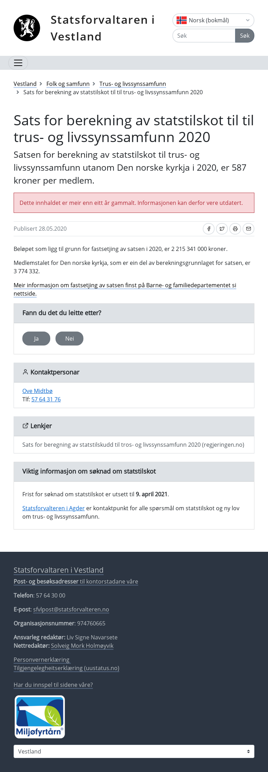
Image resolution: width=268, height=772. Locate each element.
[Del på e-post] (248, 229)
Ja (36, 338)
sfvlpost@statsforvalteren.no (71, 609)
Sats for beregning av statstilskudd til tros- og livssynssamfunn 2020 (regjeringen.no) (133, 444)
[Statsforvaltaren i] (134, 751)
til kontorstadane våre (76, 581)
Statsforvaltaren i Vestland (103, 28)
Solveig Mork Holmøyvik (82, 645)
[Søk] (204, 36)
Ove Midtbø (37, 391)
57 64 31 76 (46, 399)
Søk (245, 35)
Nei (69, 338)
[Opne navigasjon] (18, 63)
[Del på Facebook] (209, 229)
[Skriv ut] (235, 229)
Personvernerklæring (42, 659)
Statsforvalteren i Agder (53, 508)
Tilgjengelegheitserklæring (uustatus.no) (66, 668)
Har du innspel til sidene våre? (53, 685)
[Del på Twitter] (222, 229)
